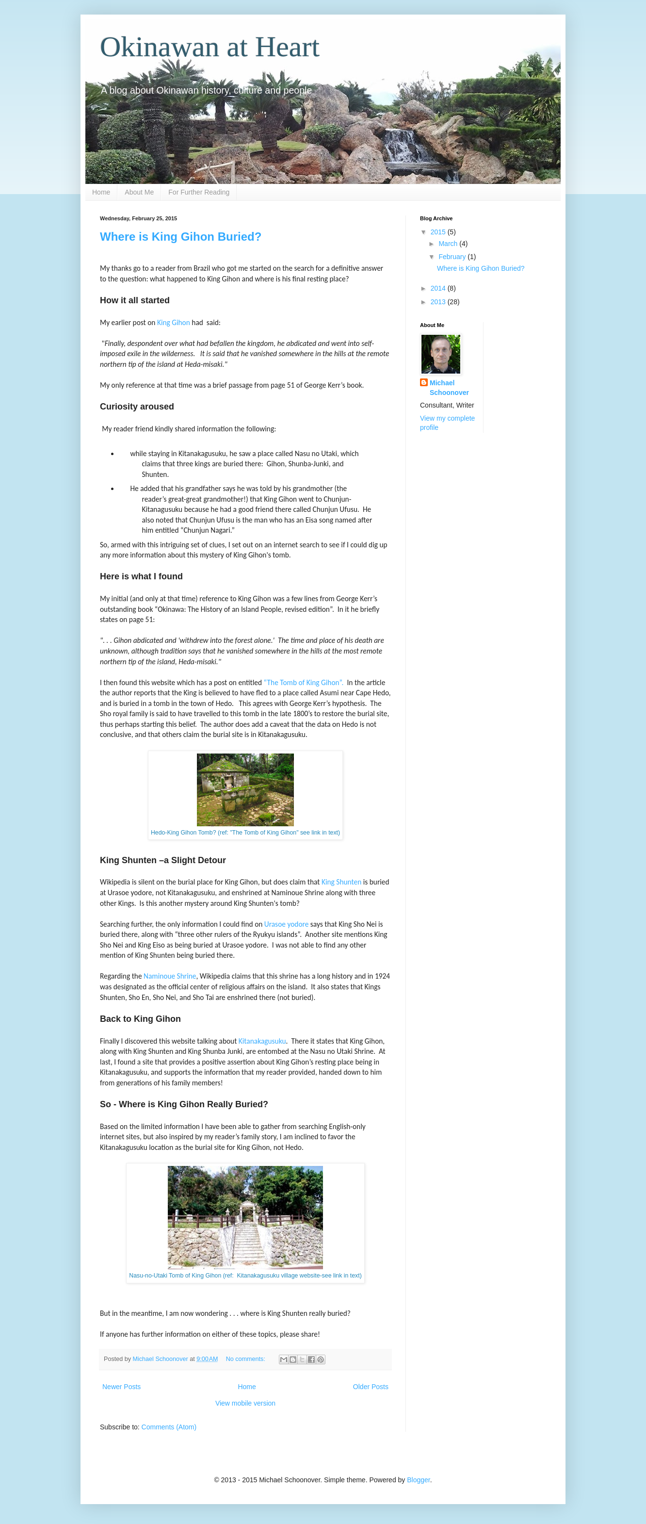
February (453, 257)
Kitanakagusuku (262, 1041)
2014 (439, 288)
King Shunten (341, 881)
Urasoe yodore (286, 924)
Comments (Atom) (169, 1427)
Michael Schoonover (449, 387)
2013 (439, 302)
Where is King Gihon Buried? (180, 236)
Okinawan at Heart (210, 47)
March (448, 243)
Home (101, 192)
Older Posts (370, 1387)
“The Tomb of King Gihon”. (304, 682)
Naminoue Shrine (170, 976)
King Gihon (173, 322)
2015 (439, 232)
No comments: (246, 1359)
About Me (139, 192)
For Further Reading (198, 192)
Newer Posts (121, 1387)
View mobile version (245, 1403)
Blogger (418, 1480)
